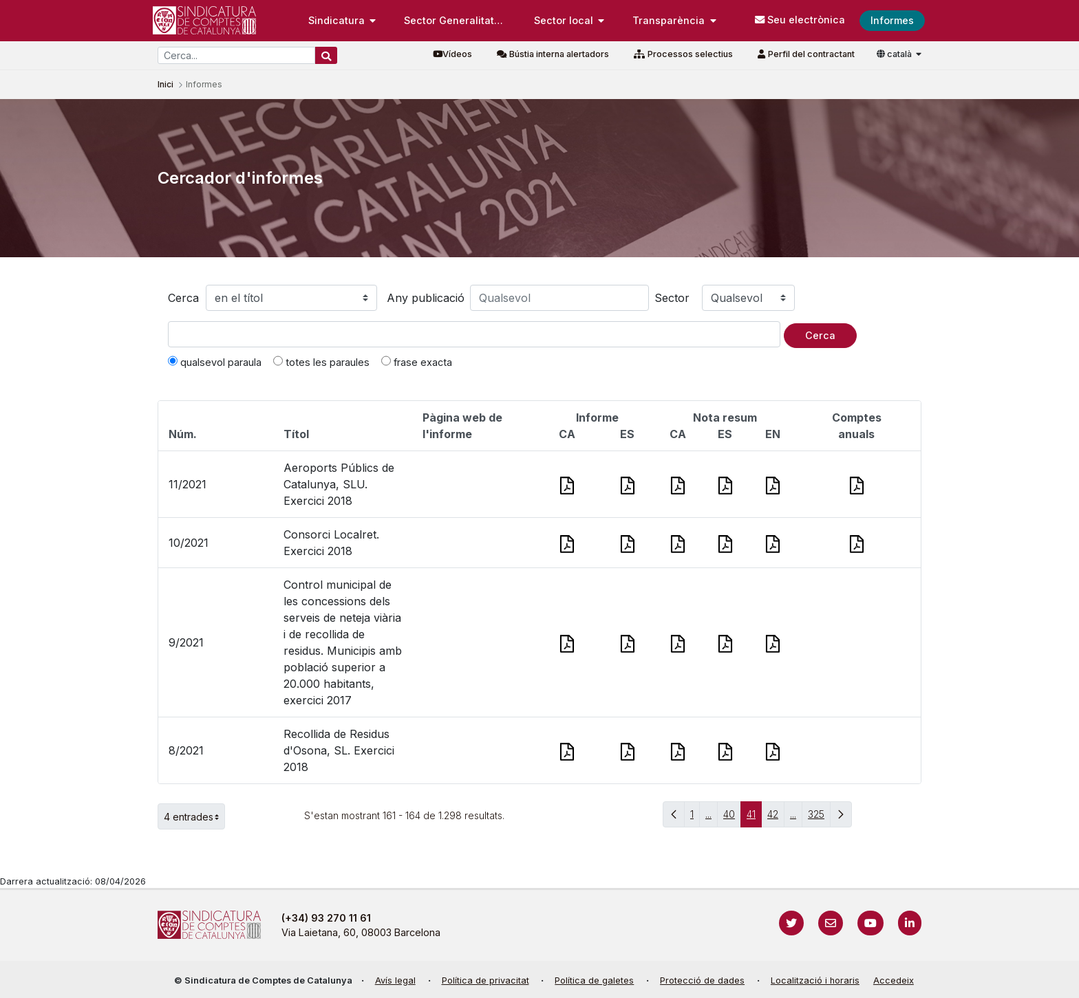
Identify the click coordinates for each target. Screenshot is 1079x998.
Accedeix (893, 980)
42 (775, 817)
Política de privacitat (485, 980)
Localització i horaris (815, 980)
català (895, 54)
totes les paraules (321, 362)
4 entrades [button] (194, 816)
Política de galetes (594, 980)
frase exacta (416, 362)
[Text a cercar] (474, 334)
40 (732, 817)
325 (819, 817)
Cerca (183, 298)
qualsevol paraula (214, 362)
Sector (672, 298)
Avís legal (395, 980)
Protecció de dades (702, 980)
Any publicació (425, 298)
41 (754, 817)
